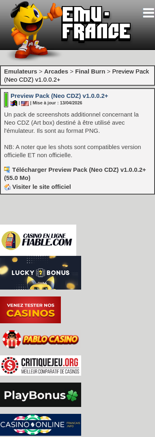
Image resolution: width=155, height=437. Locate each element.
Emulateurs (20, 71)
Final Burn (90, 71)
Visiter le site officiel (37, 186)
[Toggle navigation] (148, 12)
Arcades (56, 71)
